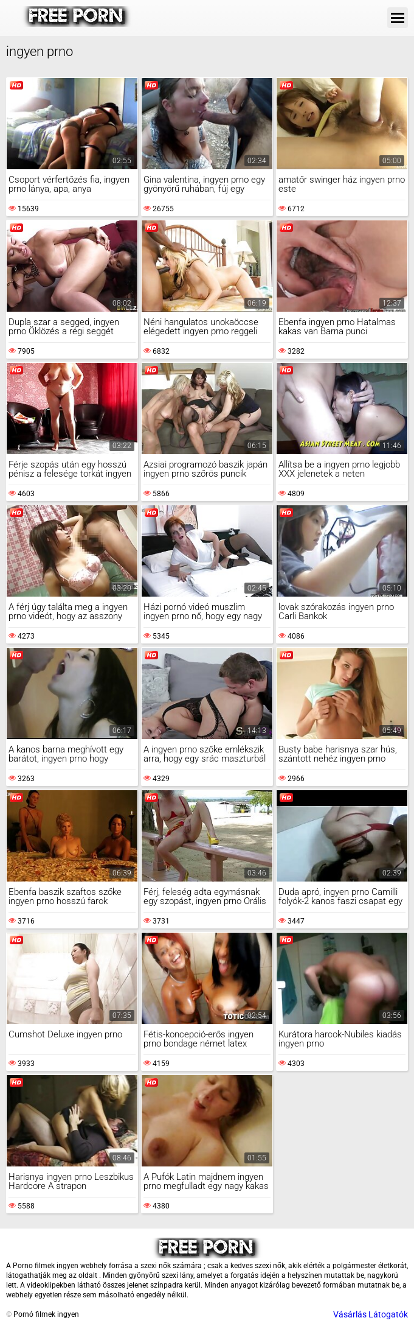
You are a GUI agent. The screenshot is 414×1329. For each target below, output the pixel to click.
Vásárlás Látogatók (370, 1314)
